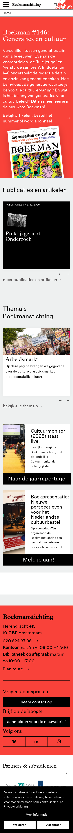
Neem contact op (36, 702)
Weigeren (19, 825)
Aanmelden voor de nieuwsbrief (36, 721)
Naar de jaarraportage (36, 478)
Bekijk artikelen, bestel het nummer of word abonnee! (36, 118)
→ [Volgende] (68, 273)
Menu (6, 4)
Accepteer (53, 825)
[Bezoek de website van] (20, 785)
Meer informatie (36, 814)
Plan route (13, 668)
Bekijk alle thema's (20, 405)
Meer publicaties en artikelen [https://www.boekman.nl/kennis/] (30, 279)
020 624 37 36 (17, 640)
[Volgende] (66, 773)
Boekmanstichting (26, 5)
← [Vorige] (60, 273)
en (56, 5)
